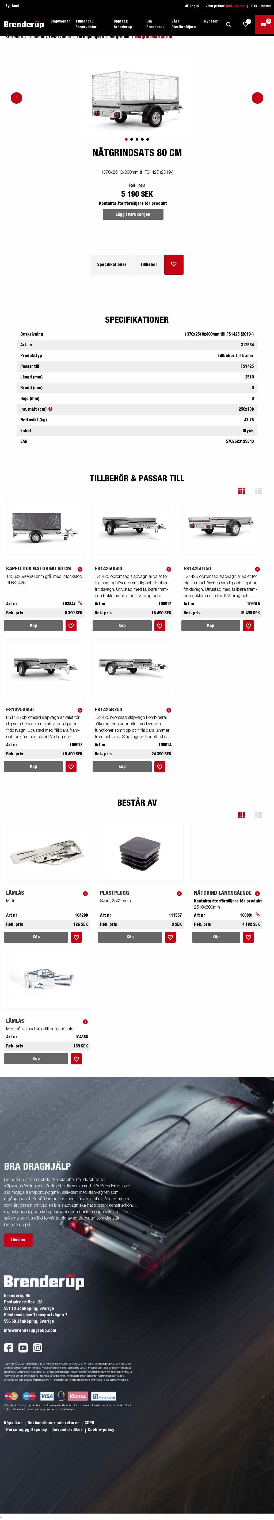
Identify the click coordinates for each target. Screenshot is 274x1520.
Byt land (12, 6)
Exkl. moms (261, 6)
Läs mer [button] (18, 1240)
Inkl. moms (235, 6)
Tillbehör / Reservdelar (86, 24)
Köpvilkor (13, 1423)
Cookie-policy (101, 1430)
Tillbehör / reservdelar (49, 37)
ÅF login (192, 6)
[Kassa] (264, 24)
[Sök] (228, 24)
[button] (245, 491)
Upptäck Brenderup (123, 24)
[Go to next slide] (257, 98)
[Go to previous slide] (16, 98)
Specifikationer (112, 264)
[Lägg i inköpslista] (174, 265)
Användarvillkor (67, 1430)
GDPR (89, 1423)
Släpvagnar (60, 21)
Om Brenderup (155, 24)
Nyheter (211, 21)
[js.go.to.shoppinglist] (246, 24)
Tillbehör (148, 264)
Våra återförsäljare (184, 24)
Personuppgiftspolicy (27, 1430)
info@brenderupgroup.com (30, 1330)
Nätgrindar (119, 37)
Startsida (14, 37)
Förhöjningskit (90, 37)
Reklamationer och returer (54, 1423)
